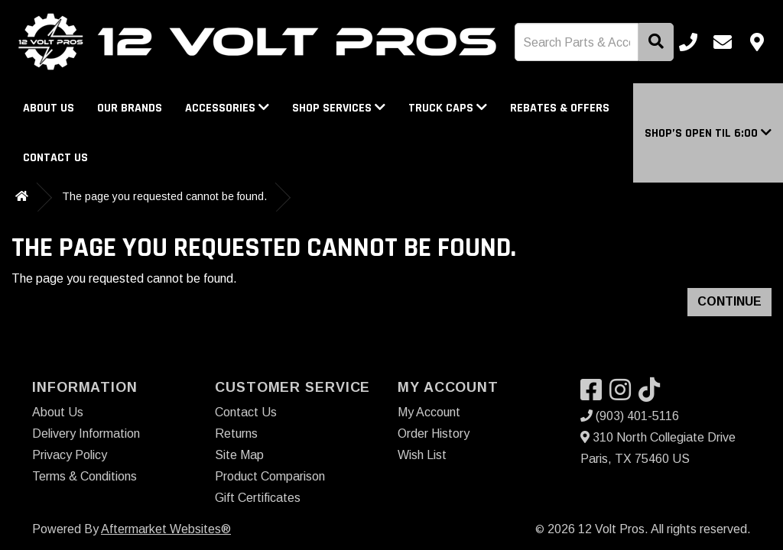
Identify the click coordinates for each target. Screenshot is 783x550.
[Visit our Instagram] (623, 394)
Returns (236, 433)
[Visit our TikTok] (653, 394)
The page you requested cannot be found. (164, 196)
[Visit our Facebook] (594, 394)
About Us (48, 108)
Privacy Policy (69, 454)
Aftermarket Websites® (166, 528)
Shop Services (338, 108)
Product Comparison (270, 476)
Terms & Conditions (84, 476)
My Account (429, 412)
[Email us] (722, 42)
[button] (708, 133)
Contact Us (55, 158)
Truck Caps (447, 108)
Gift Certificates (258, 497)
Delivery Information (86, 433)
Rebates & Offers (559, 108)
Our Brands (129, 108)
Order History (433, 433)
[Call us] (688, 42)
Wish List (422, 454)
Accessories (227, 108)
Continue (729, 301)
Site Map (239, 454)
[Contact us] (757, 42)
